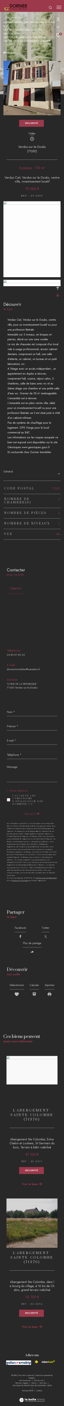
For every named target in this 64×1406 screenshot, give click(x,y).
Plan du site (39, 1380)
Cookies (39, 1391)
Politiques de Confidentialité (46, 878)
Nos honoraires (25, 1380)
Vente (7, 30)
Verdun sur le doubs (28, 30)
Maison (8, 33)
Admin (34, 1383)
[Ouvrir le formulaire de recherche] (50, 8)
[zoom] (32, 203)
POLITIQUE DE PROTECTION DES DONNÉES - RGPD (32, 1385)
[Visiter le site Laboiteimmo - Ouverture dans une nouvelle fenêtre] (32, 1397)
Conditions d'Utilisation (20, 880)
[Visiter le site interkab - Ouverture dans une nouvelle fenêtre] (48, 1361)
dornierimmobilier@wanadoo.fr (23, 669)
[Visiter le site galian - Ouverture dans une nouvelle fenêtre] (18, 1362)
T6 (18, 33)
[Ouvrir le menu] (59, 7)
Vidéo (32, 133)
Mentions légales (22, 1383)
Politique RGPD (27, 1390)
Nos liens (43, 1383)
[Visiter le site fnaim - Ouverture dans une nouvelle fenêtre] (36, 1361)
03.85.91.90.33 (16, 655)
